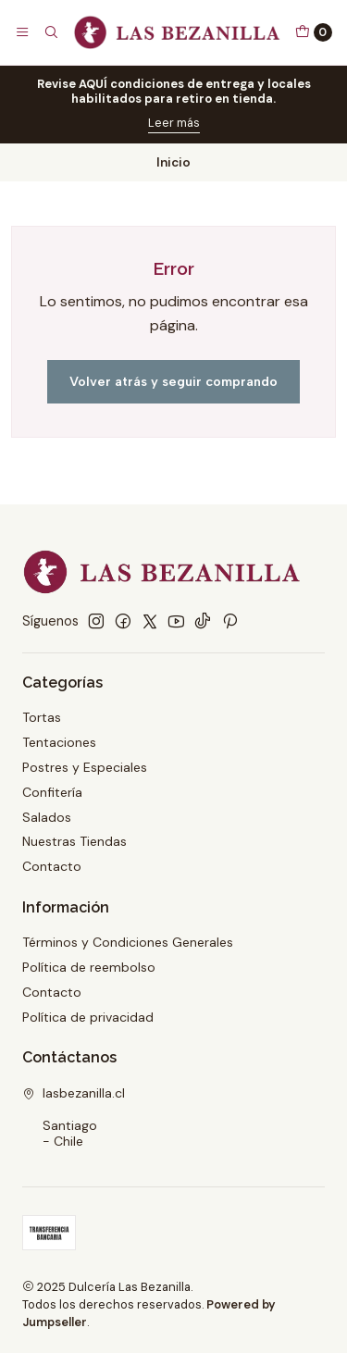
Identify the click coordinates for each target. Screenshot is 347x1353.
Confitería (52, 792)
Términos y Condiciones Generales (127, 942)
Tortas (41, 717)
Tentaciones (59, 742)
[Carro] (313, 32)
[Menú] (22, 32)
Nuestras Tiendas (74, 841)
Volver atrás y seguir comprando (173, 381)
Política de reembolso (88, 967)
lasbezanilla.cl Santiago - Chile (73, 1117)
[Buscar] (50, 32)
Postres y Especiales (84, 767)
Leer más (174, 122)
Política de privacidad (88, 1017)
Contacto (51, 866)
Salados (46, 817)
